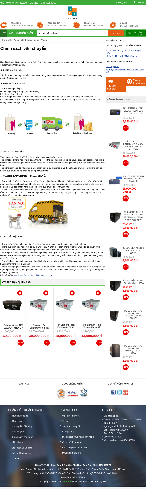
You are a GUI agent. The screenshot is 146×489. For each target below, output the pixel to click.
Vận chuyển (16, 431)
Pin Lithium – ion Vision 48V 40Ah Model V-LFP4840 (92, 327)
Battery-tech (30, 275)
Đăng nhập (121, 2)
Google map (66, 431)
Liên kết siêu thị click (20, 447)
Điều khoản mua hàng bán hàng (76, 436)
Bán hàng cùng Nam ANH (73, 447)
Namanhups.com (44, 275)
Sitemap (14, 458)
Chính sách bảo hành (20, 436)
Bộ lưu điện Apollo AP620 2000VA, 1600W (133, 281)
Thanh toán (15, 420)
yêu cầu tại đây (113, 436)
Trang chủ (7, 40)
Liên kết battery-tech (20, 452)
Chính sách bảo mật (70, 441)
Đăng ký (138, 2)
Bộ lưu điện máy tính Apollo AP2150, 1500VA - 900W (133, 349)
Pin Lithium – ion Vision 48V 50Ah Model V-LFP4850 (66, 327)
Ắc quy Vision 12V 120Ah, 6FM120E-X (13, 326)
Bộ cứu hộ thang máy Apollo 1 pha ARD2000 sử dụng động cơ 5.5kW (133, 216)
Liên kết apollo (17, 442)
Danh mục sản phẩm (21, 33)
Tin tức (63, 420)
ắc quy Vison (40, 40)
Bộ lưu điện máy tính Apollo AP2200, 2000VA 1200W (133, 314)
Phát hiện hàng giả (69, 452)
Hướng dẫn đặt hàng (20, 426)
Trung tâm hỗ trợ (18, 415)
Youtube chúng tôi (69, 426)
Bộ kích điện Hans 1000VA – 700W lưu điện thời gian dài (133, 111)
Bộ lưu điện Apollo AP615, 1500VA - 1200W (133, 250)
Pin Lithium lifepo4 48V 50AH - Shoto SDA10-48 (133, 178)
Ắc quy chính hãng (23, 40)
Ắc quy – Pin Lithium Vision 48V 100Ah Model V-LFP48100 (133, 145)
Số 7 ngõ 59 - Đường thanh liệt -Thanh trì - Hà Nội (125, 69)
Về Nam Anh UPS (69, 415)
